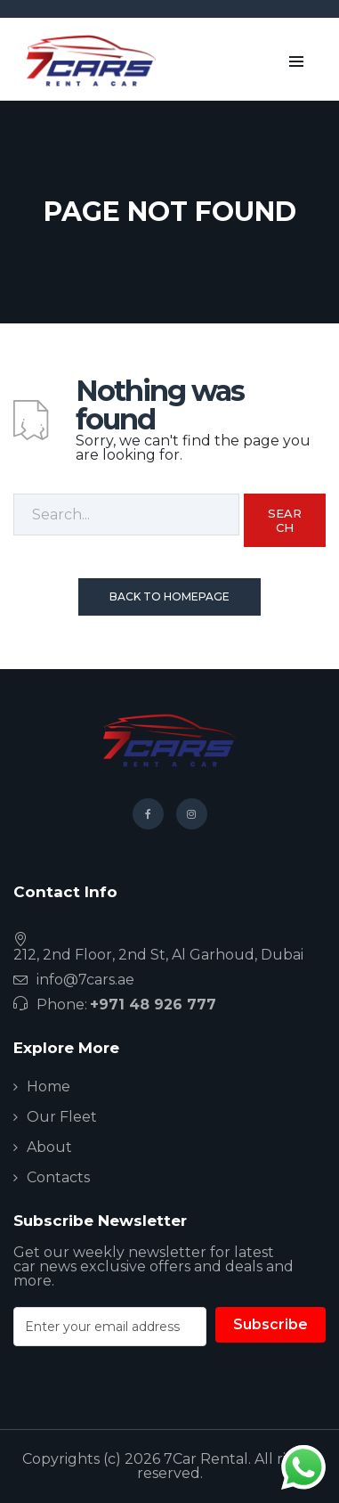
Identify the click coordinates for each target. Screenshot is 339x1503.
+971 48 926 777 (153, 1004)
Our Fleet (62, 1116)
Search (285, 520)
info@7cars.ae (85, 979)
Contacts (58, 1177)
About (49, 1147)
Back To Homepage (169, 596)
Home (48, 1086)
